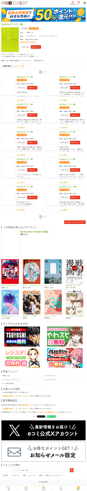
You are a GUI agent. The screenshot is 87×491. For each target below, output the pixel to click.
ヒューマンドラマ (51, 380)
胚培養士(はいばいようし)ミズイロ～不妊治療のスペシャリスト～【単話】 (11, 316)
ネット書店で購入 (8, 384)
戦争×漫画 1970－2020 (73, 286)
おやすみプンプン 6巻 (67, 132)
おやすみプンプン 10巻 (67, 187)
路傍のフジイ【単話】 (30, 316)
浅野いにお (30, 32)
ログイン (78, 3)
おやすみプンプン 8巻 (67, 160)
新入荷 (6, 475)
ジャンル (32, 475)
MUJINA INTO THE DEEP (9, 286)
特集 (24, 475)
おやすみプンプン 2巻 (67, 77)
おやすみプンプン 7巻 (25, 160)
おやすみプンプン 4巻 (67, 105)
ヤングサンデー (31, 36)
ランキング (15, 475)
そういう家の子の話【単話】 (75, 316)
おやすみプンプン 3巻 (25, 105)
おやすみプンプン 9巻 (25, 187)
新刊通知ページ (27, 405)
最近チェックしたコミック (54, 475)
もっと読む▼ (21, 100)
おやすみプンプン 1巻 (25, 77)
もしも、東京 (48, 286)
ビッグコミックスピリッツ (48, 36)
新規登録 (72, 3)
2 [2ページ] (43, 72)
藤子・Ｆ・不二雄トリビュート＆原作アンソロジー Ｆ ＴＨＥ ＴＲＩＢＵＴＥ (33, 286)
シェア (33, 417)
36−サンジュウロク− (51, 316)
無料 (40, 475)
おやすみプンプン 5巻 (25, 132)
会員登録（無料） (8, 396)
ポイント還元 (34, 28)
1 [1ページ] (40, 72)
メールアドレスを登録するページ (47, 412)
